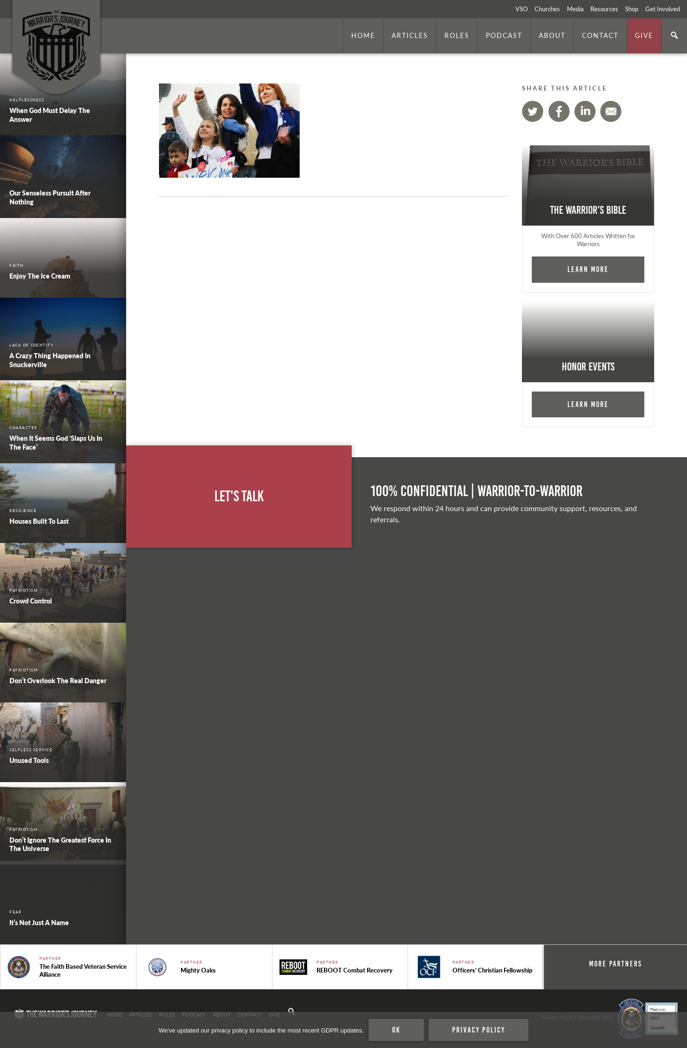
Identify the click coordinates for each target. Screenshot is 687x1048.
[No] (675, 1030)
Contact (600, 35)
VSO (521, 9)
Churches (547, 9)
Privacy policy (478, 1029)
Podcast (504, 35)
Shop (631, 9)
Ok (396, 1029)
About (552, 35)
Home (363, 35)
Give (644, 35)
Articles (410, 35)
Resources (604, 9)
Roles (457, 35)
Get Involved (662, 9)
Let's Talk (239, 496)
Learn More (588, 269)
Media (575, 9)
